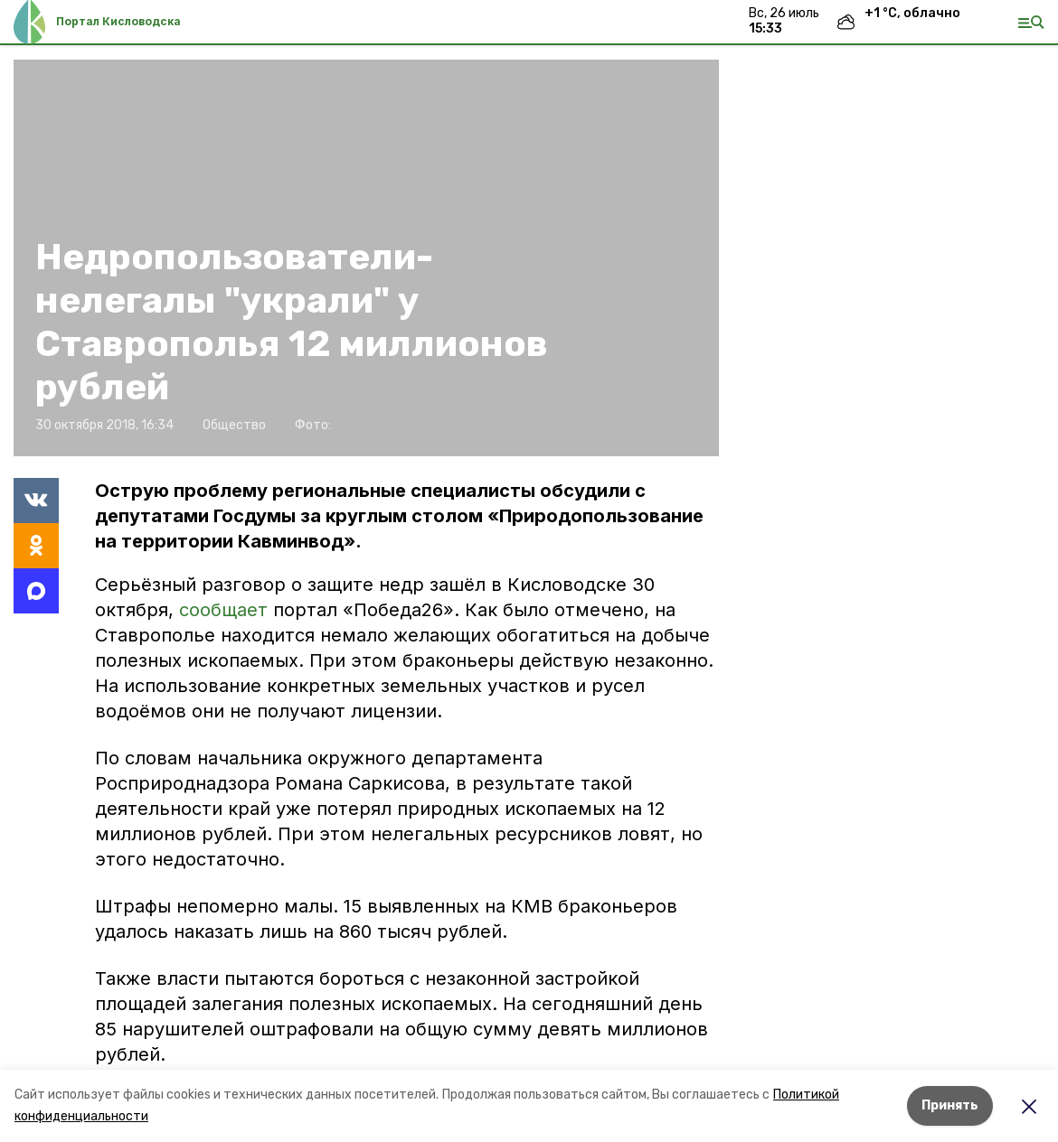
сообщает (223, 610)
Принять (949, 1105)
